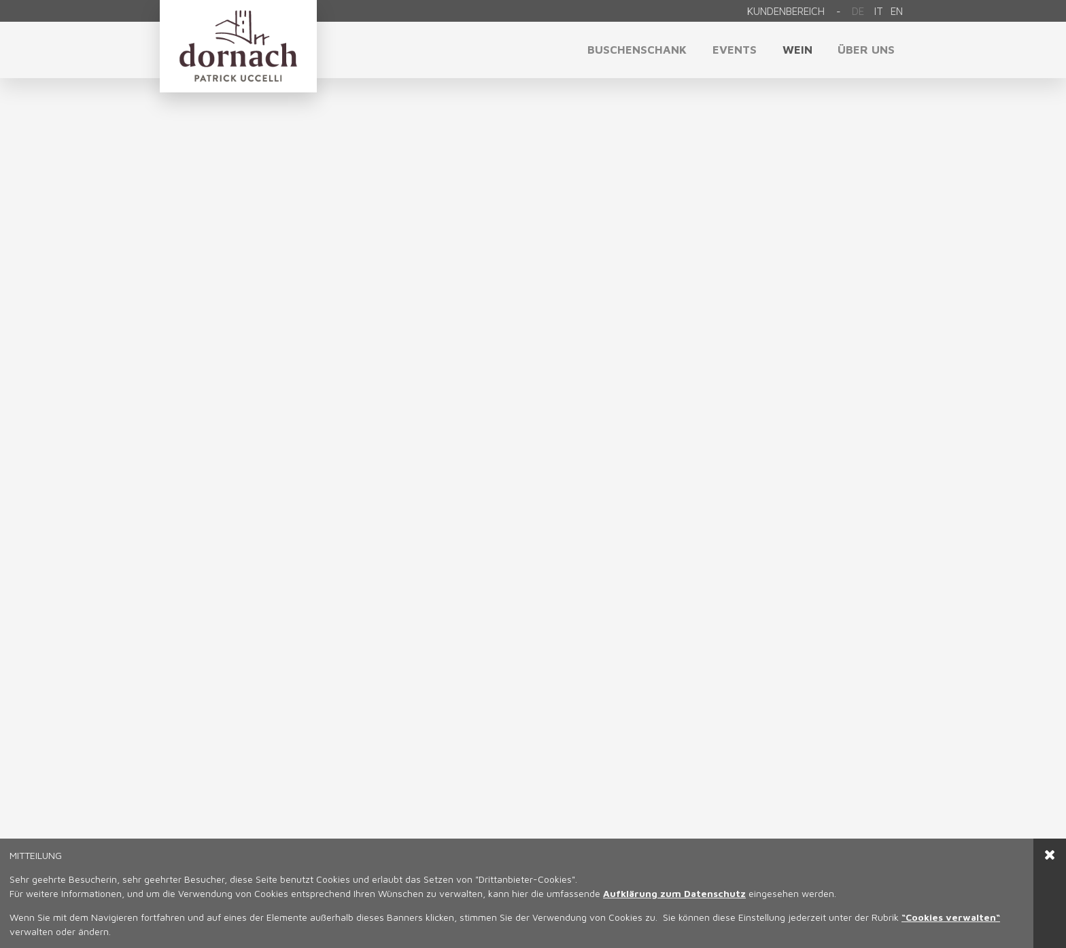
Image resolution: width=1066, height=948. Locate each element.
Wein (797, 49)
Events (734, 49)
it (878, 11)
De (858, 11)
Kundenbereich (786, 11)
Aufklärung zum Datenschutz (674, 893)
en (897, 11)
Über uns (866, 49)
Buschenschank (637, 49)
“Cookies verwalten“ (950, 917)
